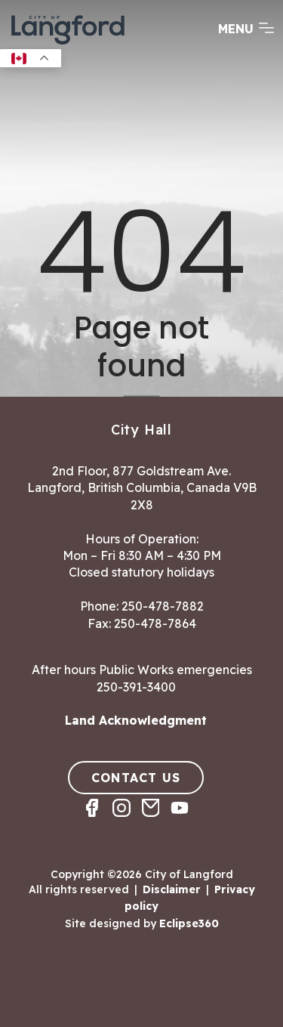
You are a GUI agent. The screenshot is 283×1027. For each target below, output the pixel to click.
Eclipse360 (189, 923)
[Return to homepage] (68, 43)
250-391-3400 (136, 686)
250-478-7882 (163, 606)
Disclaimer (172, 889)
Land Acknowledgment (136, 720)
